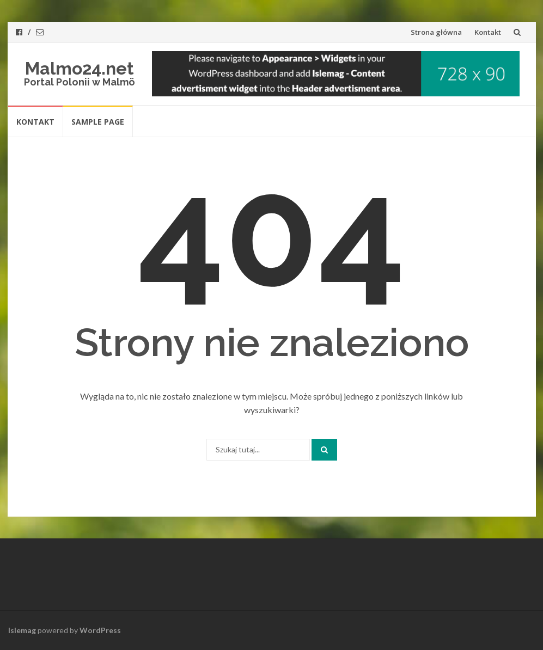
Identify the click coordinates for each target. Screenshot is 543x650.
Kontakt (487, 32)
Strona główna (436, 32)
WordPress (100, 630)
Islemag (22, 630)
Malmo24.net (79, 68)
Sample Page (97, 121)
